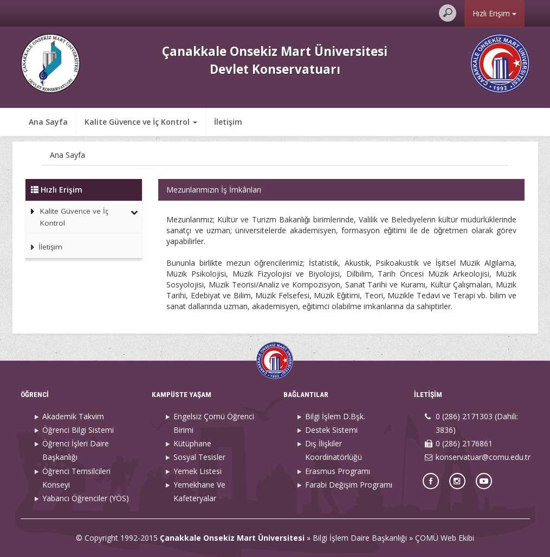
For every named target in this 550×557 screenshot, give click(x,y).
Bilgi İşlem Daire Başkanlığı (360, 538)
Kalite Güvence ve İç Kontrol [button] (141, 122)
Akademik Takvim (73, 416)
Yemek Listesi (197, 471)
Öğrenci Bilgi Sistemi (78, 430)
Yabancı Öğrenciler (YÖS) (85, 498)
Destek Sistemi (331, 430)
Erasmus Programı (337, 471)
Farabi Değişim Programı (348, 484)
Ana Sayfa (48, 122)
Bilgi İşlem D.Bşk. (335, 416)
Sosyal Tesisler (199, 457)
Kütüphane (192, 443)
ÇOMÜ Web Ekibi (444, 538)
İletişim (228, 122)
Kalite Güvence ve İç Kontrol (74, 217)
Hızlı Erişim (494, 13)
